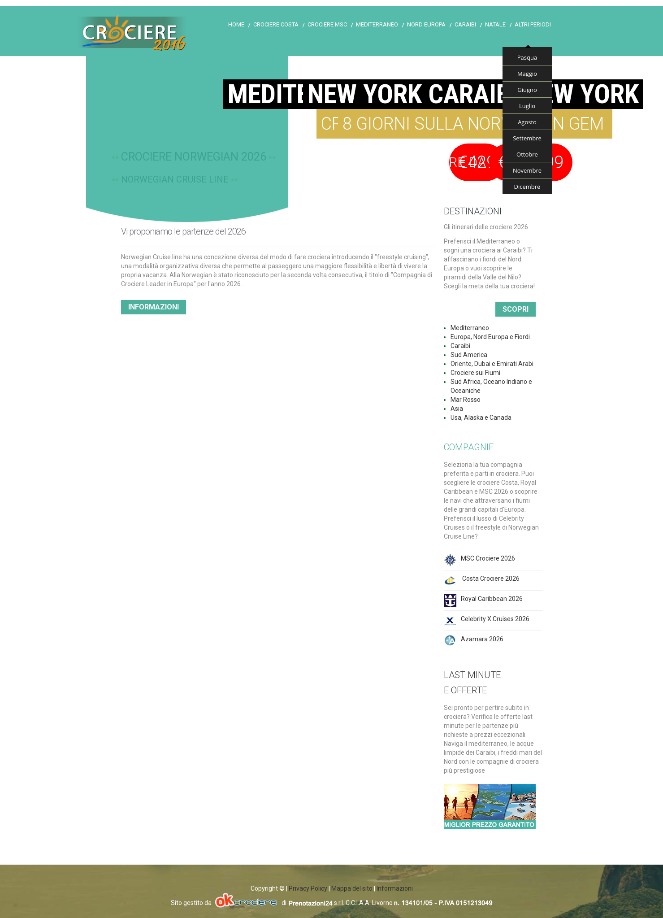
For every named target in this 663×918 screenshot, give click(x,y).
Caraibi (465, 24)
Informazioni (153, 307)
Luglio (527, 105)
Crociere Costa (276, 24)
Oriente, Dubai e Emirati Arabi (492, 363)
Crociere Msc (327, 24)
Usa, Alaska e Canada (481, 417)
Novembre (527, 170)
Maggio (527, 73)
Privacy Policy (308, 888)
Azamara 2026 (482, 639)
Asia (457, 408)
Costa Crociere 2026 (490, 578)
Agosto (527, 122)
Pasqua (527, 57)
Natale (495, 24)
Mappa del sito (352, 888)
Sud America (469, 354)
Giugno (527, 89)
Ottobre (527, 154)
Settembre (527, 138)
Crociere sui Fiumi (475, 372)
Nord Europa (426, 24)
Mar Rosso (466, 399)
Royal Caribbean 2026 (492, 598)
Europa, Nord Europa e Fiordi (490, 336)
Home (236, 24)
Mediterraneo (377, 24)
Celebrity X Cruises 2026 (495, 618)
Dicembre (527, 186)
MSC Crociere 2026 (488, 558)
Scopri (516, 309)
